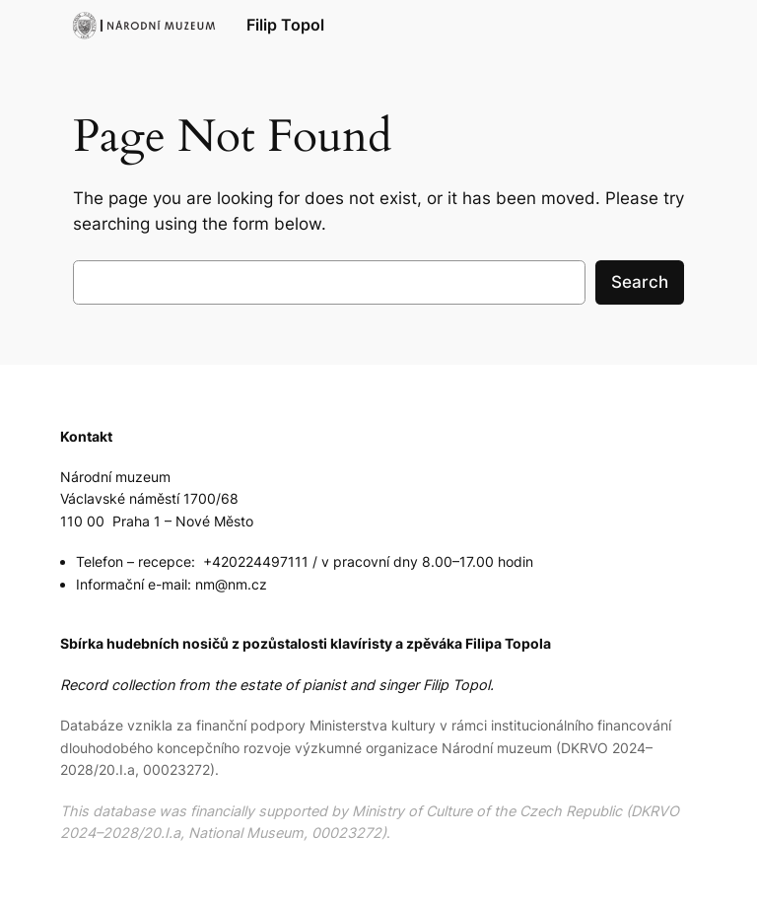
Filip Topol (285, 25)
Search (639, 282)
